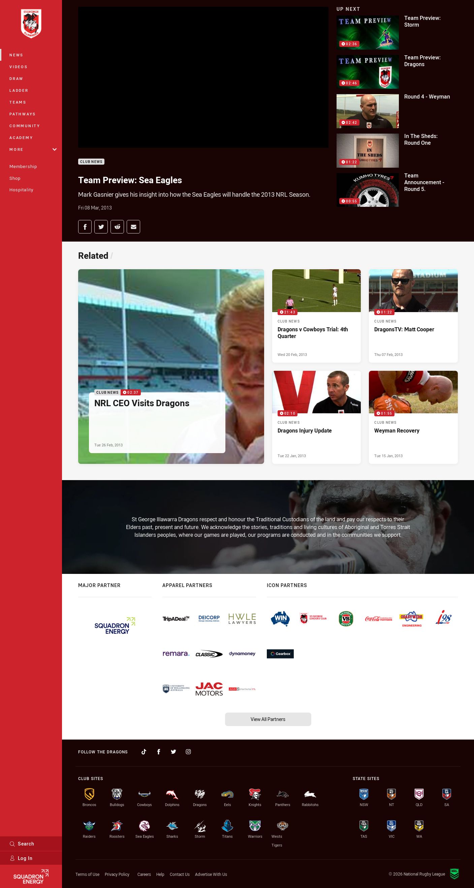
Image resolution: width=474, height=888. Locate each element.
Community (24, 125)
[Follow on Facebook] (158, 752)
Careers (144, 874)
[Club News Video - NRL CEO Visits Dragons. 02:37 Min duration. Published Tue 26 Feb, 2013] (171, 366)
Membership (23, 166)
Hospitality (21, 190)
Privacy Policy (117, 874)
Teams (18, 102)
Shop (15, 178)
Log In (21, 858)
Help (160, 874)
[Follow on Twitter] (173, 752)
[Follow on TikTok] (144, 752)
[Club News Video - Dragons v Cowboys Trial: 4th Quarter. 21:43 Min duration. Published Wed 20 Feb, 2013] (316, 316)
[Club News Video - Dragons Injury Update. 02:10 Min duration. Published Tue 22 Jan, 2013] (316, 417)
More (33, 149)
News (16, 54)
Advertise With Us (211, 874)
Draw (16, 78)
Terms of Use (87, 874)
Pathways (22, 113)
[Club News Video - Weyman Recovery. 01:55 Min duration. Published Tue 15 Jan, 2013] (413, 417)
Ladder (19, 90)
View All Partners (268, 719)
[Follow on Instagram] (188, 752)
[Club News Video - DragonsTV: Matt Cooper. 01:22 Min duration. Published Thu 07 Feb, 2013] (413, 316)
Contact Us (180, 874)
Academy (21, 137)
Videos (18, 66)
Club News (91, 162)
